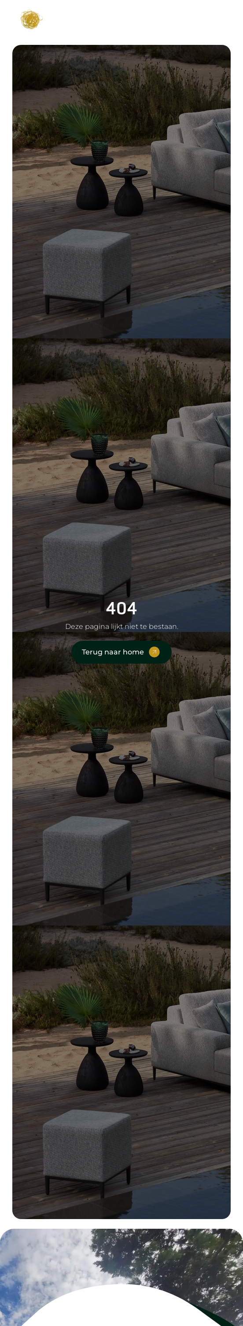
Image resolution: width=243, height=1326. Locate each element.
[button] (215, 18)
